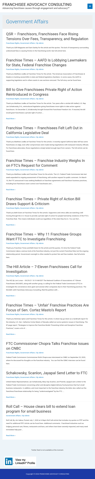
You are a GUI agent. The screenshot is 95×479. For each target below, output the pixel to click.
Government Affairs (27, 43)
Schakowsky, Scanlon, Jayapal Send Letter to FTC (46, 373)
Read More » (10, 119)
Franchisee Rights (12, 43)
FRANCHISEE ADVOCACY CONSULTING (37, 5)
